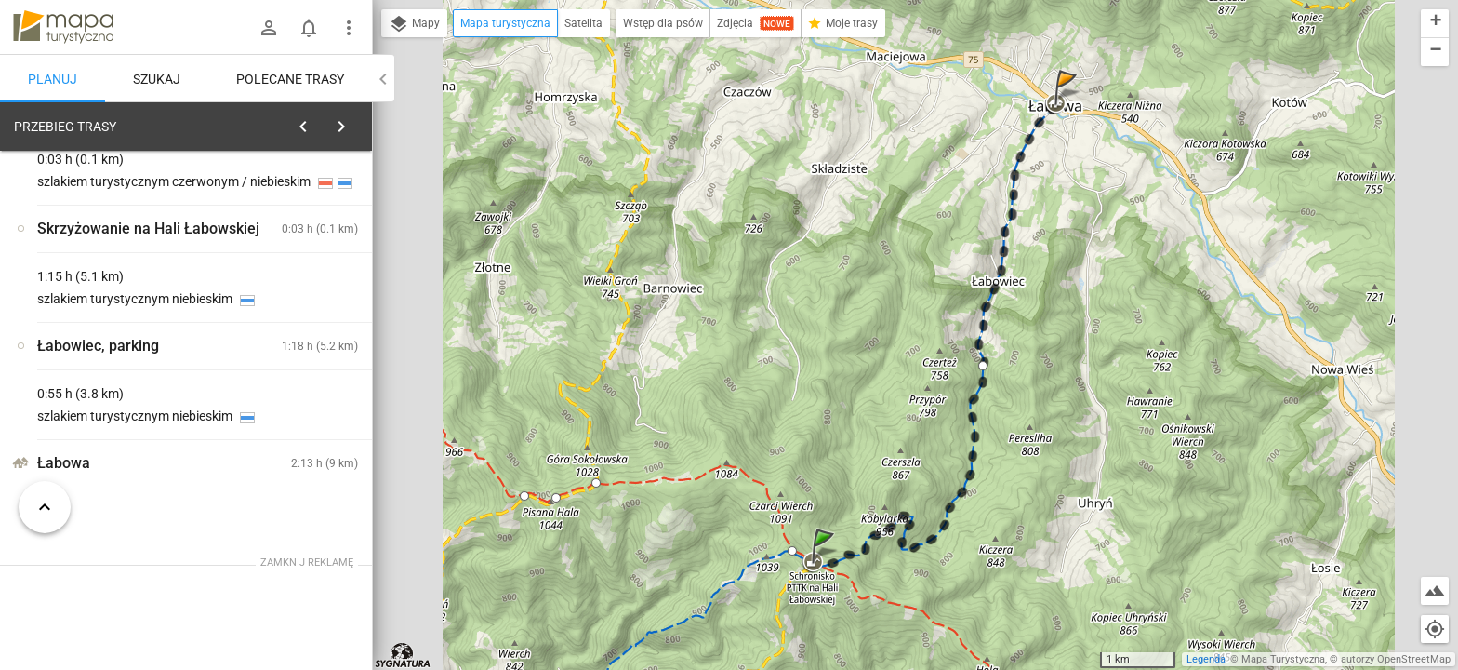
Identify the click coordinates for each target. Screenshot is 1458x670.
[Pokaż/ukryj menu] (349, 28)
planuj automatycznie (298, 242)
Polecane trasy (290, 79)
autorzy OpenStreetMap (1396, 659)
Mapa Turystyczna (1283, 659)
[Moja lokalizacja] (1435, 629)
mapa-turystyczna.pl (63, 27)
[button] (826, 564)
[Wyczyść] (351, 122)
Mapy (414, 24)
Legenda (1206, 659)
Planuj (52, 79)
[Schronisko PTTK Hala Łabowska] (111, 398)
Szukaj (156, 79)
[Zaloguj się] (269, 28)
